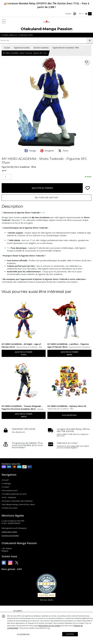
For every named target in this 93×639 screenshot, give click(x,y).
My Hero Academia (41, 48)
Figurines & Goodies (22, 48)
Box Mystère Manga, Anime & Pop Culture (18, 504)
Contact (68, 14)
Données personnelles (10, 535)
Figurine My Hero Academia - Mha (19, 166)
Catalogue (6, 483)
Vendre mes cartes (9, 508)
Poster (63, 150)
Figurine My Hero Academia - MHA (66, 48)
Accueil (7, 48)
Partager (30, 150)
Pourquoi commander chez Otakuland (17, 501)
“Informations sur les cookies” (49, 625)
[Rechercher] (90, 40)
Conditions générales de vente (14, 494)
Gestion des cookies (9, 532)
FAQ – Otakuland (9, 497)
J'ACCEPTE (70, 634)
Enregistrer (47, 150)
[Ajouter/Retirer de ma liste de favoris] (87, 188)
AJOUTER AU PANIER (42, 188)
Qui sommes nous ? (10, 490)
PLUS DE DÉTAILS (69, 415)
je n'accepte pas (23, 634)
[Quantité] (7, 177)
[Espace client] (74, 13)
